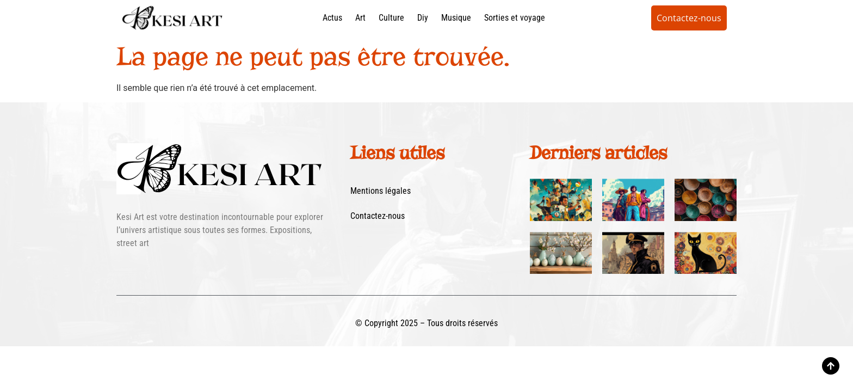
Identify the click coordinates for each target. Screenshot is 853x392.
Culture (391, 18)
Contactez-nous (377, 216)
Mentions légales (380, 191)
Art (360, 18)
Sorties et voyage (514, 18)
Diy (422, 18)
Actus (332, 18)
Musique (456, 18)
